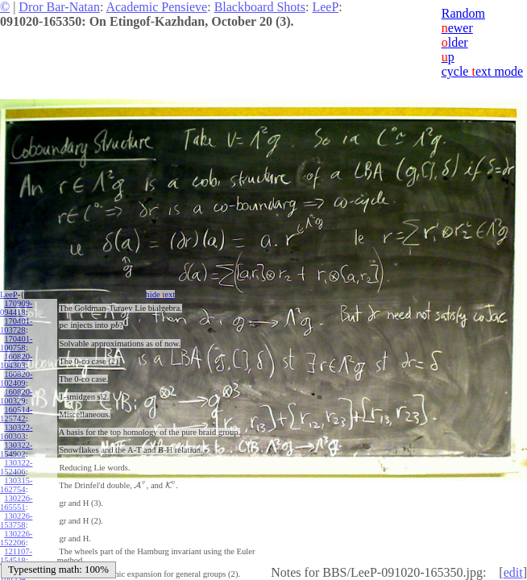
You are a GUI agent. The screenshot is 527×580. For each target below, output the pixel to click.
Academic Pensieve (156, 7)
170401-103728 (16, 325)
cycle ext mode (482, 71)
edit (513, 572)
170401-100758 (16, 343)
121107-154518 (16, 556)
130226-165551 (16, 503)
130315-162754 (16, 485)
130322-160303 (16, 432)
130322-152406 (16, 467)
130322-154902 (16, 449)
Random (463, 13)
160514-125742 (16, 414)
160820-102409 (16, 378)
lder (455, 42)
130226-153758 (16, 520)
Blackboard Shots (259, 7)
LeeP (325, 7)
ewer (457, 28)
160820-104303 (16, 361)
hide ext (160, 294)
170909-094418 (16, 308)
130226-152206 (16, 538)
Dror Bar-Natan (59, 7)
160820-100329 (16, 396)
